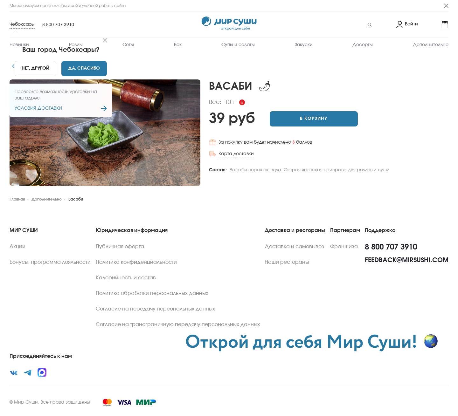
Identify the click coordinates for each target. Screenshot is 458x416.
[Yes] (84, 68)
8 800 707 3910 (58, 25)
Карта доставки (236, 154)
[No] (35, 68)
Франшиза (344, 246)
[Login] (407, 24)
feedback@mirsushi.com (406, 260)
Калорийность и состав (126, 277)
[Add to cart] (314, 118)
